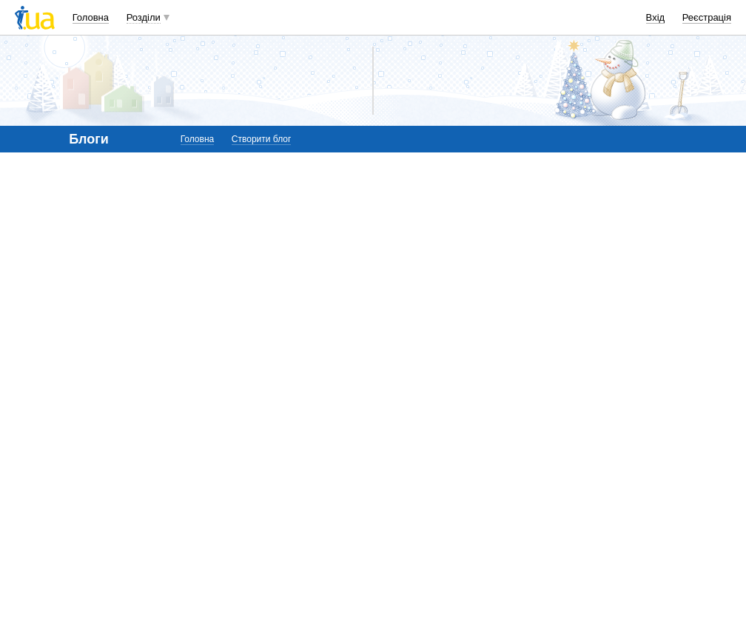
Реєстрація (706, 17)
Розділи (144, 17)
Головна (91, 17)
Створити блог (262, 139)
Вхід (655, 17)
